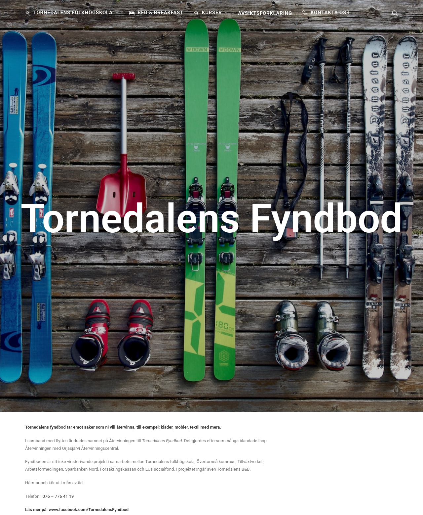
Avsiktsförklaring (265, 13)
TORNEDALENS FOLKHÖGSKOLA (76, 13)
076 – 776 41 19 (58, 275)
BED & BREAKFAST (160, 13)
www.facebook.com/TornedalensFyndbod (89, 288)
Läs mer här (235, 478)
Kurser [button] (215, 13)
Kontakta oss (330, 13)
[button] (395, 12)
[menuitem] (74, 12)
